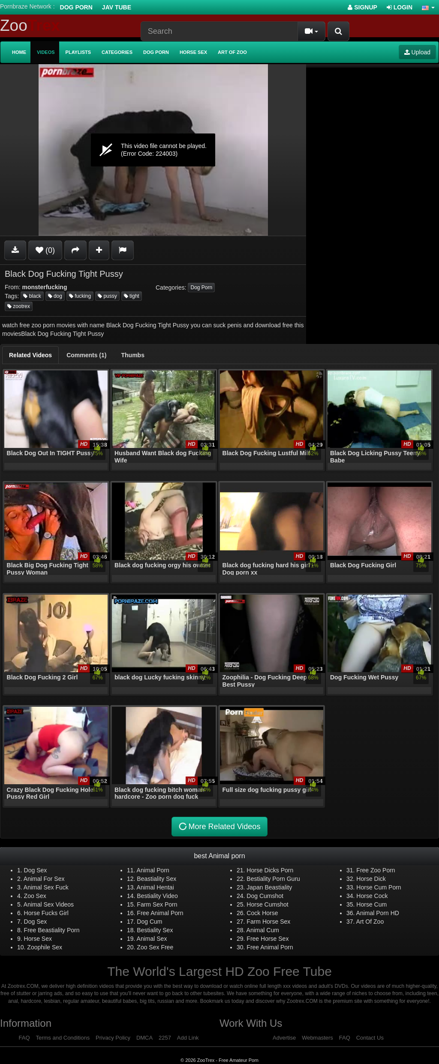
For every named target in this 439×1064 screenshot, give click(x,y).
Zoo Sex (35, 895)
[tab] (30, 355)
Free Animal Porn (160, 913)
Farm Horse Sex (268, 921)
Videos (46, 52)
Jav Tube (116, 7)
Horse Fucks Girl (46, 913)
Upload (417, 52)
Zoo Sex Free (155, 947)
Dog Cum (149, 921)
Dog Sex (35, 870)
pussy (107, 296)
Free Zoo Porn (375, 870)
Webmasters (317, 1037)
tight (131, 296)
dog (55, 296)
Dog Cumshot (265, 895)
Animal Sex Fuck (46, 887)
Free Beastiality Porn (52, 930)
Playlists (78, 52)
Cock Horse (262, 913)
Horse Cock (372, 895)
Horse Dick (370, 878)
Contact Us (370, 1037)
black (32, 296)
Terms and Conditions (63, 1037)
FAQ (24, 1037)
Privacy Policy (113, 1037)
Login (399, 7)
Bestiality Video (157, 895)
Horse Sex (193, 52)
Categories (117, 52)
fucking (80, 296)
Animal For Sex (44, 878)
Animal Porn (153, 870)
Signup (362, 7)
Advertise (284, 1037)
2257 (165, 1037)
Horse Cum (371, 904)
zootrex (18, 306)
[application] (153, 150)
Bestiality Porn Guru (273, 878)
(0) (45, 250)
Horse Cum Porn (378, 887)
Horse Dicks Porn (270, 870)
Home (19, 52)
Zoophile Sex (44, 947)
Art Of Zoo (370, 921)
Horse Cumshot (267, 904)
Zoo (30, 25)
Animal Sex (152, 938)
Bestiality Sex (155, 930)
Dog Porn (76, 7)
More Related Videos (218, 827)
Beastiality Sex (156, 878)
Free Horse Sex (268, 938)
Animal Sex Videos (49, 904)
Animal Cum (263, 930)
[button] (428, 7)
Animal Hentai (155, 887)
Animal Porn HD (377, 913)
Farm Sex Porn (157, 904)
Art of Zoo (232, 52)
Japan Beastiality (269, 887)
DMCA (144, 1037)
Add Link (188, 1037)
